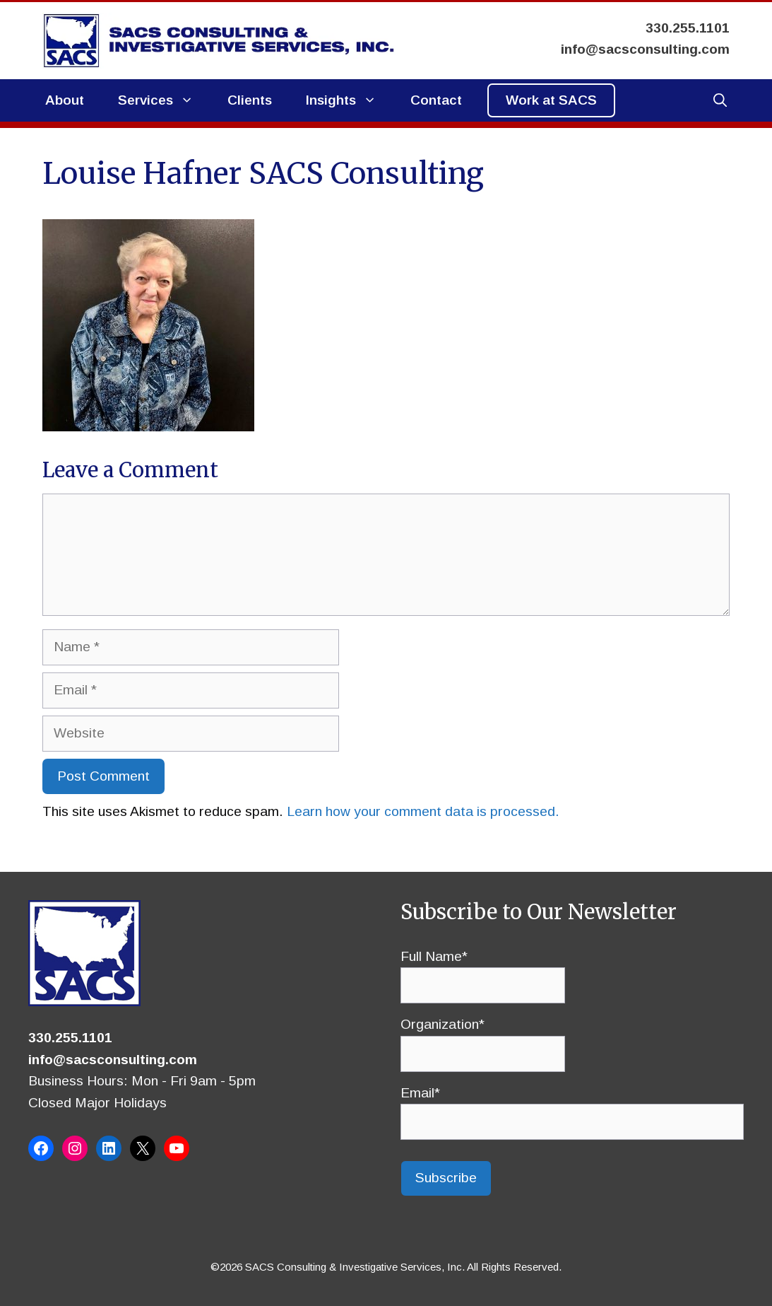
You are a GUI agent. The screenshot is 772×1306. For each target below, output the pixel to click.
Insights (349, 100)
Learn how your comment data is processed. (423, 811)
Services (164, 100)
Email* (572, 1107)
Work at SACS (551, 100)
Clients (249, 100)
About (64, 100)
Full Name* (483, 971)
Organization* (483, 1039)
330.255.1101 (70, 1037)
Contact (436, 100)
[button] (720, 100)
